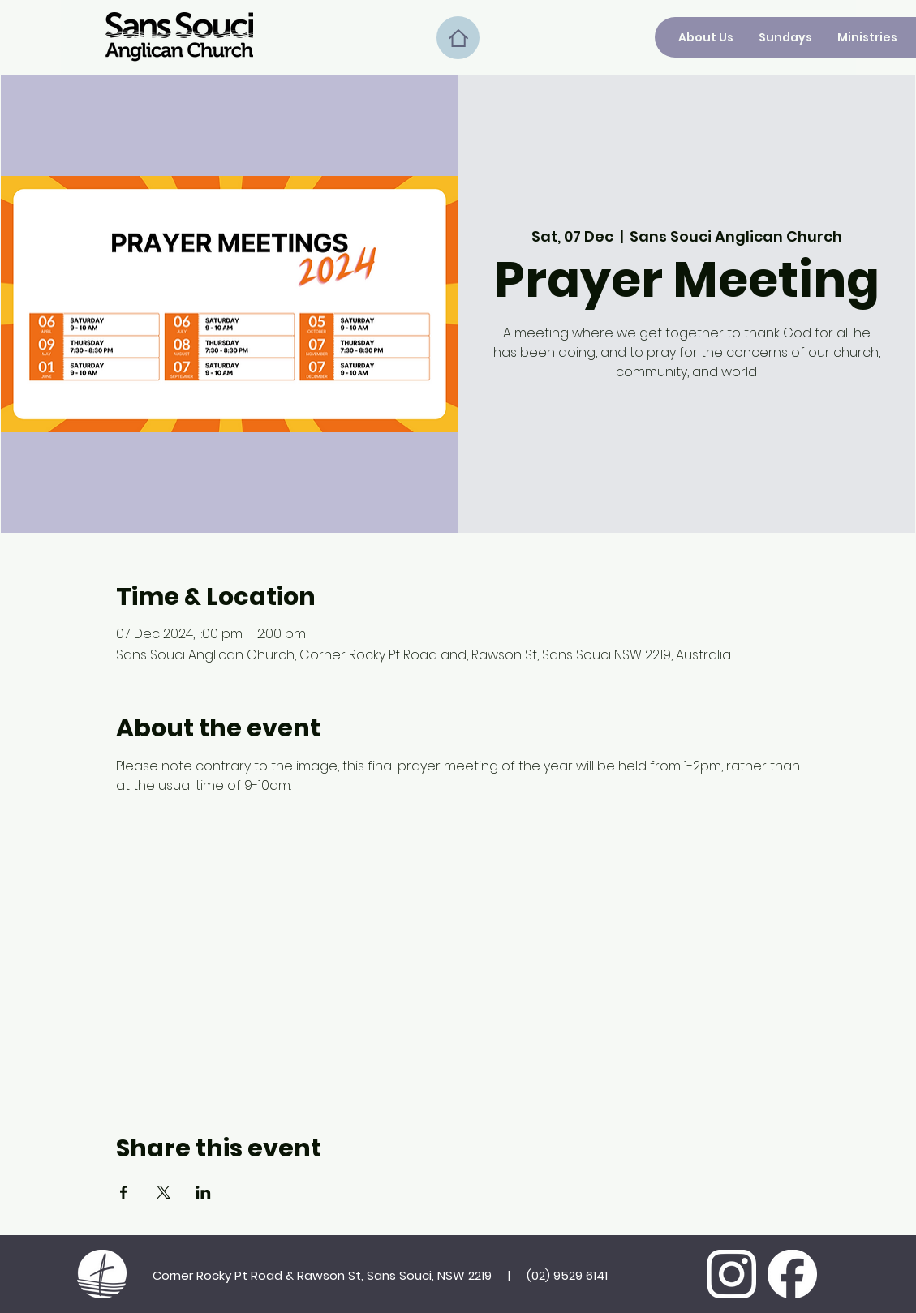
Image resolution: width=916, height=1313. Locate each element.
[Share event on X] (163, 1192)
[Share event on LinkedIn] (203, 1192)
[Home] (458, 37)
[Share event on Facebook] (123, 1192)
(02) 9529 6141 (567, 1275)
